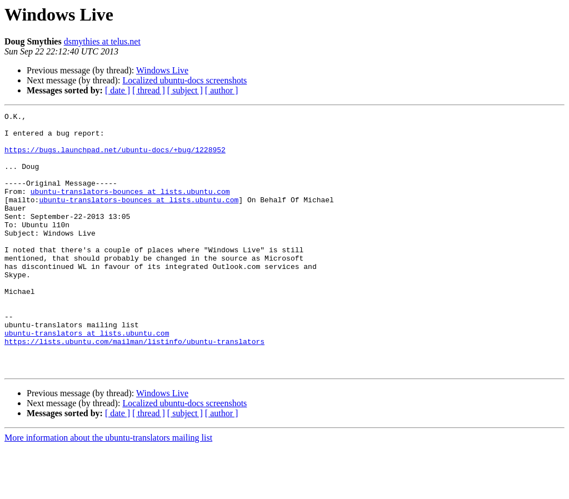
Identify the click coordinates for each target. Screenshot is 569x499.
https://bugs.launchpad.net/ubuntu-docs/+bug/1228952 (115, 158)
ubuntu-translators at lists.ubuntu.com (86, 378)
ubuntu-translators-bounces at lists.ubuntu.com (130, 208)
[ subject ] (185, 90)
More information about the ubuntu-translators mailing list (108, 489)
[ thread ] (148, 90)
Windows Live (162, 70)
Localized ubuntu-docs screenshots (184, 80)
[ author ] (221, 90)
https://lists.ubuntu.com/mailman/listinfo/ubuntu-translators (134, 388)
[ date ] (117, 90)
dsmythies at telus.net (102, 41)
